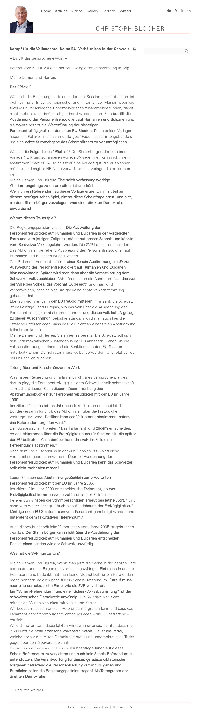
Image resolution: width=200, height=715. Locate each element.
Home (46, 10)
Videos (77, 10)
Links (71, 707)
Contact (125, 10)
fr (176, 10)
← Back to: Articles (26, 689)
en (189, 10)
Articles (61, 10)
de (169, 10)
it (182, 10)
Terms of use (100, 707)
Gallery (92, 10)
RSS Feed (118, 707)
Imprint (84, 707)
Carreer (108, 10)
